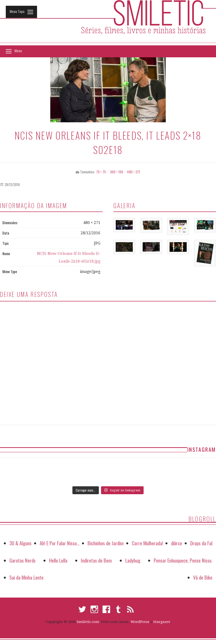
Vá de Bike (202, 577)
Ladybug (132, 560)
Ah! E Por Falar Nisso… (60, 543)
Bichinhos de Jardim (106, 543)
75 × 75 (101, 171)
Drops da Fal (201, 543)
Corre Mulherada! (147, 543)
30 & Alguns (20, 543)
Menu (18, 50)
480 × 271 (133, 171)
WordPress (140, 622)
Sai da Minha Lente (26, 577)
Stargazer (161, 622)
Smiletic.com (88, 622)
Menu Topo (17, 11)
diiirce (176, 543)
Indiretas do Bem (96, 560)
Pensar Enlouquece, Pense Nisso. (183, 560)
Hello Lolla (58, 560)
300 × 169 (116, 171)
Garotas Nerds (22, 560)
